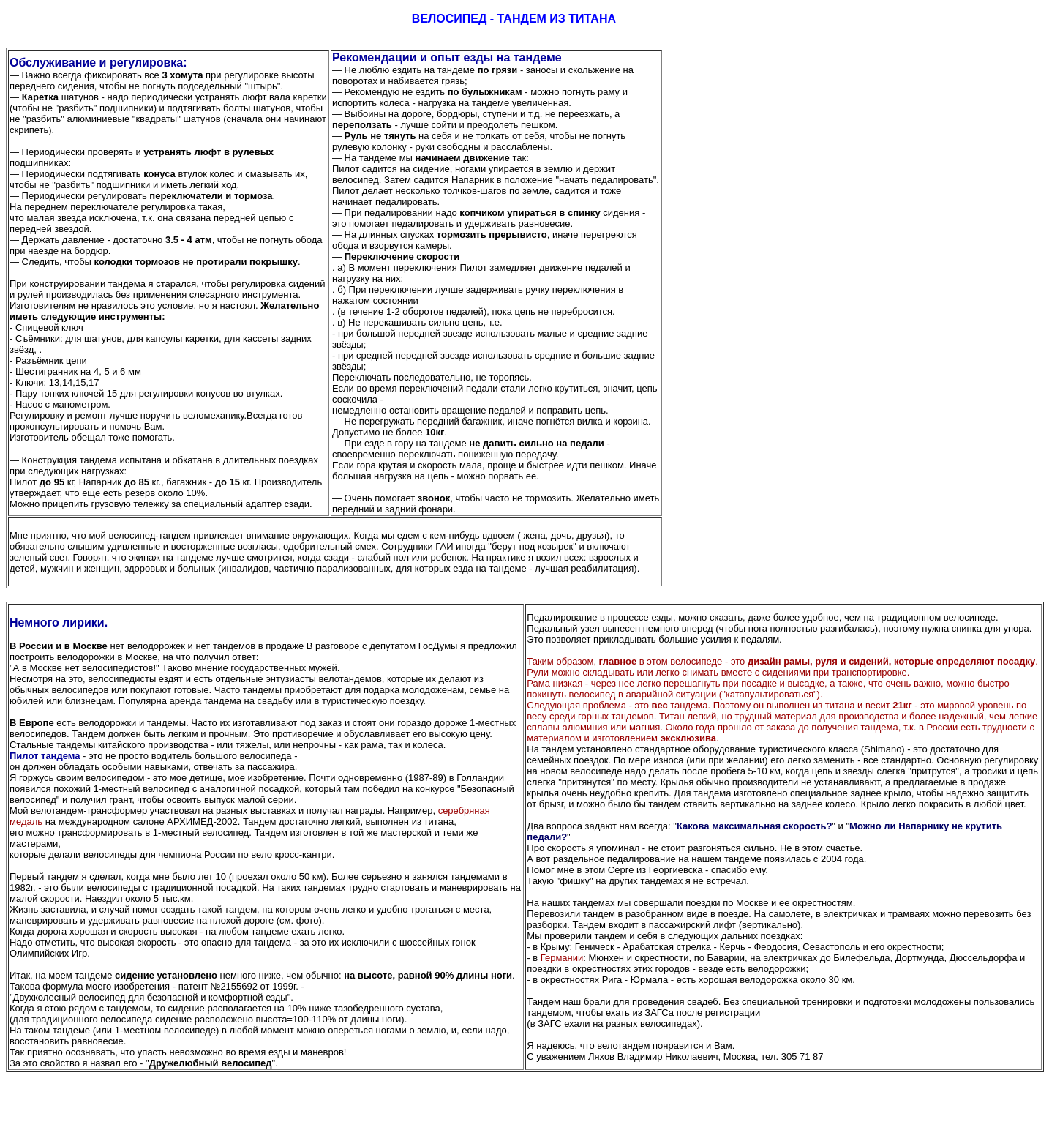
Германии (562, 957)
